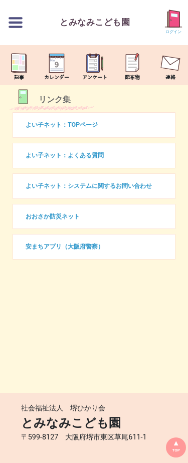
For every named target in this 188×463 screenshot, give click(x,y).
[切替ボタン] (15, 22)
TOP (176, 450)
